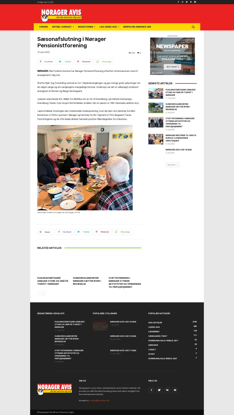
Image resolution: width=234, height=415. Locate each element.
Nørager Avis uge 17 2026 (123, 350)
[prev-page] (39, 293)
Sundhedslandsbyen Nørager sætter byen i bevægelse (87, 280)
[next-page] (44, 293)
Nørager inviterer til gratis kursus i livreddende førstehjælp (181, 138)
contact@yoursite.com (100, 400)
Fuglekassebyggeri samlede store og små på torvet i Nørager (52, 280)
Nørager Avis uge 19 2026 (178, 149)
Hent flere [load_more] (172, 165)
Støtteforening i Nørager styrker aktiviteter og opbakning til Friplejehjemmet (125, 282)
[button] (193, 26)
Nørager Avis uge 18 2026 (123, 336)
